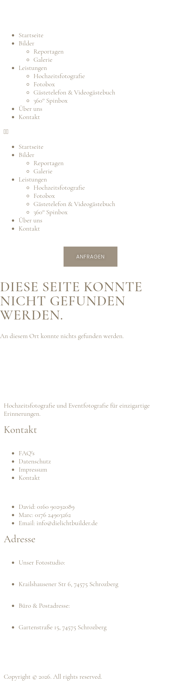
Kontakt (29, 117)
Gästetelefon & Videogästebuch (74, 92)
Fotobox (44, 84)
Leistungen (33, 68)
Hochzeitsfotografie (59, 76)
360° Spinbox (50, 100)
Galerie (42, 59)
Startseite (31, 35)
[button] (90, 132)
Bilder (26, 43)
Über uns (30, 109)
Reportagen (48, 51)
